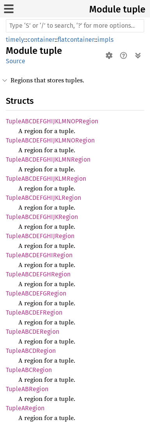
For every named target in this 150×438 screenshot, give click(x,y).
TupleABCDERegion (32, 331)
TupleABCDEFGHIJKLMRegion (46, 178)
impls (105, 39)
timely (15, 39)
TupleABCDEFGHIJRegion (40, 236)
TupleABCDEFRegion (34, 312)
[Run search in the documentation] (75, 25)
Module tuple (117, 9)
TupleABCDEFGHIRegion (39, 255)
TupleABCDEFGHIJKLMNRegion (48, 159)
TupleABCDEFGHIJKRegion (42, 217)
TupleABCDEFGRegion (36, 293)
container (41, 39)
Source (15, 61)
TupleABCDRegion (31, 350)
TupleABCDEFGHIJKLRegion (43, 197)
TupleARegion (25, 408)
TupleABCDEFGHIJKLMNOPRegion (52, 121)
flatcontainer (76, 39)
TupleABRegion (27, 389)
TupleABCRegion (29, 370)
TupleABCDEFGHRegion (38, 274)
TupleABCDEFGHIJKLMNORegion (50, 140)
